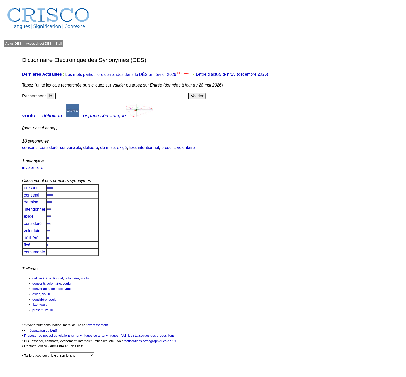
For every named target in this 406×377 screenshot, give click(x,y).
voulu (28, 115)
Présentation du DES (41, 330)
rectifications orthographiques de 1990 (152, 341)
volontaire (186, 147)
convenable (70, 147)
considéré (48, 147)
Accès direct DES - (40, 43)
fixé (132, 147)
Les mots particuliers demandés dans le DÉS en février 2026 (129, 74)
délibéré (90, 147)
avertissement (97, 325)
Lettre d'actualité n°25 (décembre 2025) (232, 74)
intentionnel (148, 147)
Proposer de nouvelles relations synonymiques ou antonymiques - (72, 335)
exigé (122, 147)
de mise (107, 147)
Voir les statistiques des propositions (147, 335)
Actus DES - (14, 43)
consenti (30, 147)
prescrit (168, 147)
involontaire (32, 167)
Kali (59, 43)
